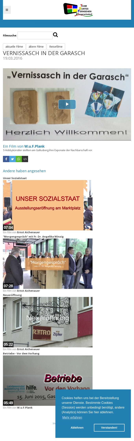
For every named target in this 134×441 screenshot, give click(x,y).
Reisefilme (55, 46)
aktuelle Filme (14, 46)
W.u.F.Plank (34, 146)
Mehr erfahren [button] (72, 417)
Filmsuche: (10, 35)
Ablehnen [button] (77, 427)
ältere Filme (36, 46)
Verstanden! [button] (109, 427)
